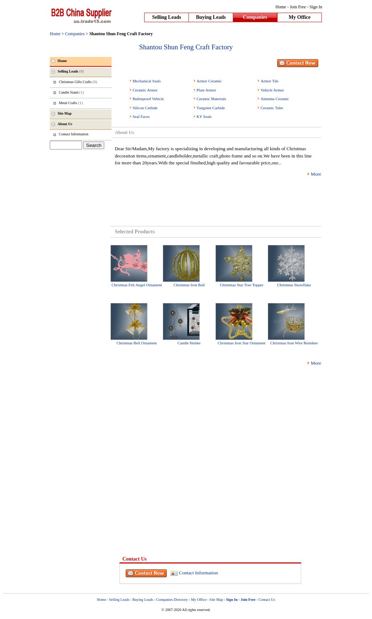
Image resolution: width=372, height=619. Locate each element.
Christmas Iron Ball (189, 285)
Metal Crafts (71, 103)
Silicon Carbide (145, 108)
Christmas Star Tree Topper (241, 285)
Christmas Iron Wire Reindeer (294, 343)
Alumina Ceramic (274, 99)
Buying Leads (211, 17)
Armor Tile (269, 81)
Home (280, 6)
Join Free (298, 6)
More (316, 174)
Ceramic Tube (271, 108)
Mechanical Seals (147, 81)
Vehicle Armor (272, 90)
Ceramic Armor (145, 90)
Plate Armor (206, 90)
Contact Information (198, 572)
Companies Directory (172, 600)
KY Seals (204, 116)
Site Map (216, 600)
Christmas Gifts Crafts (78, 81)
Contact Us (267, 600)
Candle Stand (71, 92)
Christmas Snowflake (294, 285)
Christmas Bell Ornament (137, 343)
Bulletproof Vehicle (148, 99)
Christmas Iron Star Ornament (241, 343)
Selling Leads (166, 17)
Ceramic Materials (211, 99)
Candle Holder (189, 343)
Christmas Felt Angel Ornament (137, 285)
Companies (255, 17)
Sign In (316, 6)
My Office (299, 17)
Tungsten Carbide (211, 108)
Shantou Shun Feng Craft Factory (186, 47)
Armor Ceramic (209, 81)
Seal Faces (141, 116)
